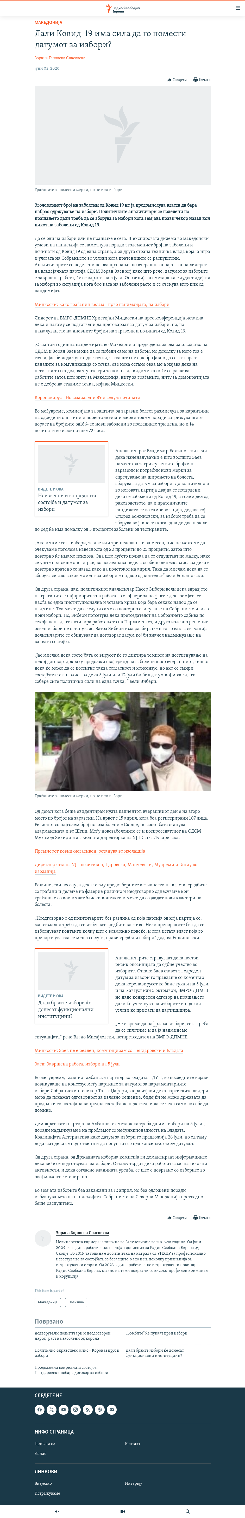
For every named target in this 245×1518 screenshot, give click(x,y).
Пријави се (45, 1444)
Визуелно (43, 1484)
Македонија (48, 22)
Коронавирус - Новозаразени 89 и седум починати (87, 397)
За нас (40, 1454)
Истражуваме (47, 1494)
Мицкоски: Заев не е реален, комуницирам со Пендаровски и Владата (109, 1050)
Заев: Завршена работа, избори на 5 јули (77, 1064)
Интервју (133, 1484)
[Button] (177, 80)
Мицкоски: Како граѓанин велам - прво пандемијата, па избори (102, 304)
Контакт (132, 1444)
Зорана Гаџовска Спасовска (60, 58)
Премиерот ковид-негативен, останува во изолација (90, 851)
